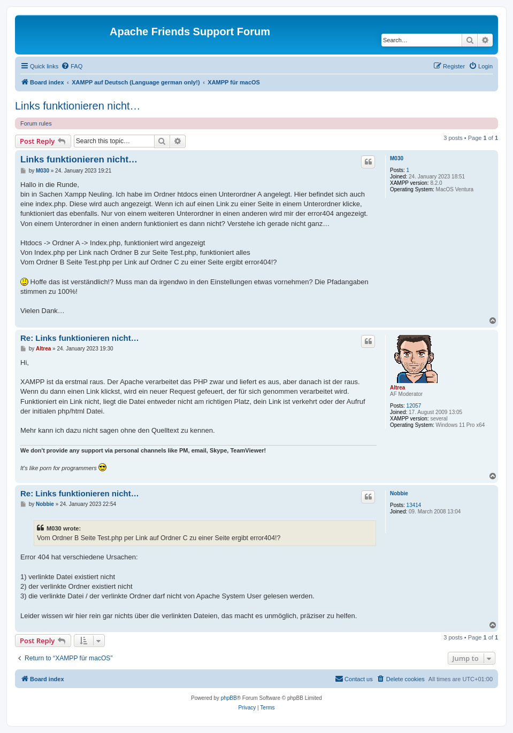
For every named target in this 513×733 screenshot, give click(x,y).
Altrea (397, 388)
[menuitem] (71, 66)
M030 (396, 158)
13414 (414, 505)
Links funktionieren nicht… (78, 106)
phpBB (229, 698)
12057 (414, 406)
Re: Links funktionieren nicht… (79, 337)
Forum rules (36, 123)
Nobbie (399, 493)
